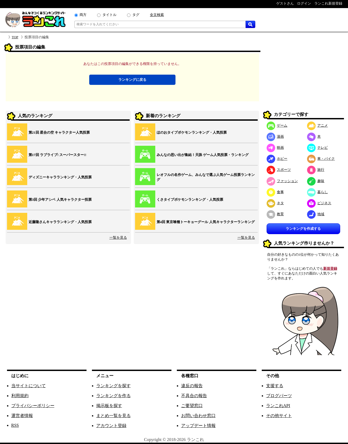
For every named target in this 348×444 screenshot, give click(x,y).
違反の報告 (192, 385)
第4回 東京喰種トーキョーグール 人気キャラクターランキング (206, 222)
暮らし (317, 192)
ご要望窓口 (192, 405)
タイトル (109, 15)
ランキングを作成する (303, 229)
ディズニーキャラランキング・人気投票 (60, 177)
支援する (274, 385)
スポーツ (279, 170)
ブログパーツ (279, 395)
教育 (275, 214)
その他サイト (279, 415)
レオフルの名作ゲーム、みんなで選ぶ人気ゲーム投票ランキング (206, 177)
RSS (15, 425)
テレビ (317, 147)
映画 (275, 147)
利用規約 (20, 395)
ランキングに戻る (132, 80)
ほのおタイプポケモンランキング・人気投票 (192, 132)
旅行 (316, 170)
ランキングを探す (113, 385)
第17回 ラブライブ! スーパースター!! (58, 155)
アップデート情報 (198, 425)
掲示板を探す (109, 405)
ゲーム (277, 125)
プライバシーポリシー (32, 405)
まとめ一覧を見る (113, 415)
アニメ (317, 125)
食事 (275, 192)
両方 (83, 15)
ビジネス (319, 203)
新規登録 (330, 268)
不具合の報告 (194, 395)
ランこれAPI (278, 405)
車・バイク (321, 159)
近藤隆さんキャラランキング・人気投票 (60, 222)
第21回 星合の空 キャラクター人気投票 (59, 132)
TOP (15, 37)
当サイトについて (28, 385)
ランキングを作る (113, 395)
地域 (316, 214)
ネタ (275, 203)
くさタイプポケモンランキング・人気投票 (190, 199)
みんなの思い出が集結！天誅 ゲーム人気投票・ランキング (203, 155)
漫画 (275, 136)
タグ (135, 15)
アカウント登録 (111, 425)
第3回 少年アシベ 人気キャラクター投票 (60, 199)
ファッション (282, 181)
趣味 (316, 181)
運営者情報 (22, 415)
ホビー (277, 159)
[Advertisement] (303, 77)
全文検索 (157, 15)
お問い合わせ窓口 (198, 415)
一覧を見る (118, 237)
